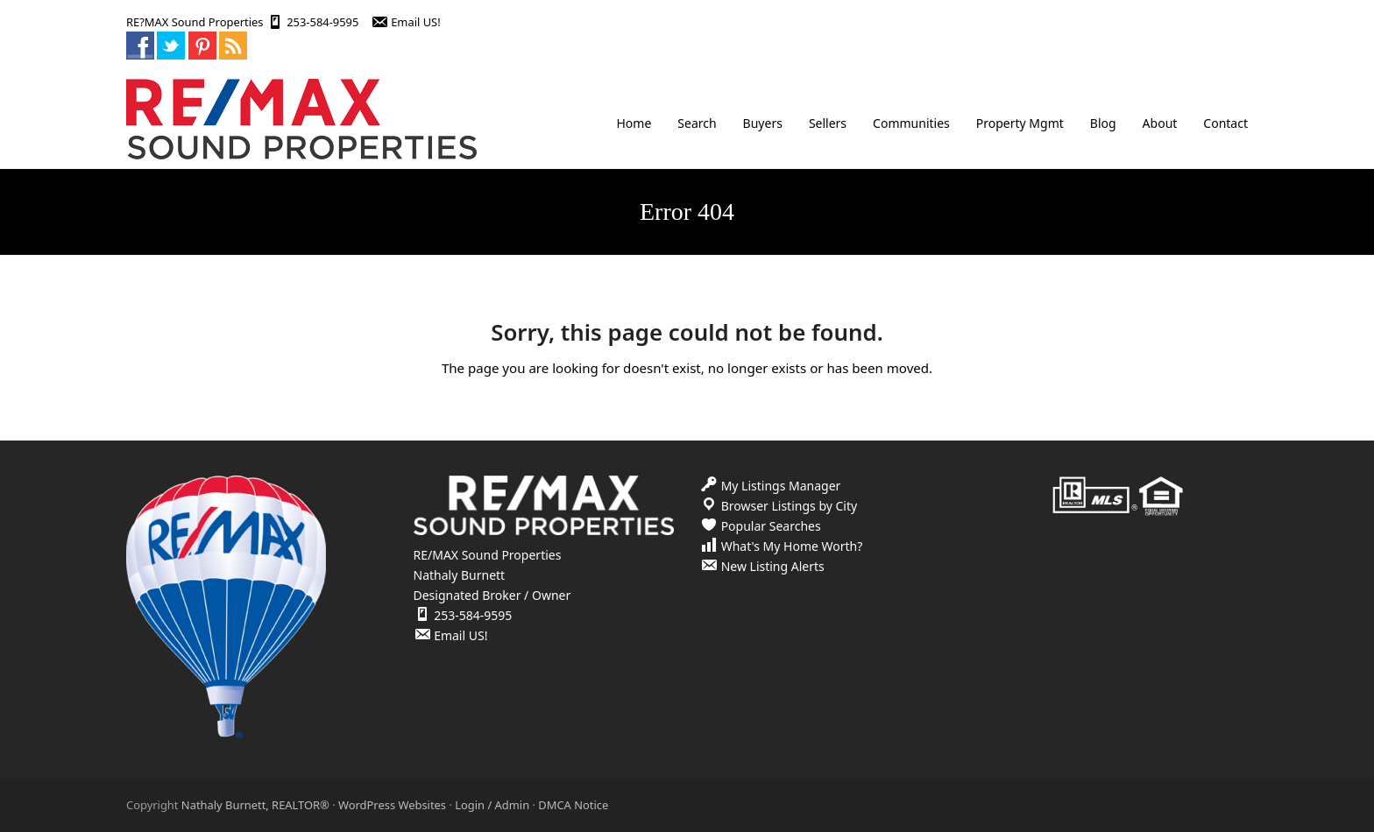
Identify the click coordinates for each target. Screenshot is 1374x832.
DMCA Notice (573, 805)
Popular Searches (771, 526)
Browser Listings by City (789, 505)
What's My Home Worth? (792, 546)
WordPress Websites (392, 805)
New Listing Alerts (773, 566)
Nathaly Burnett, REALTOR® (255, 805)
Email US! (416, 22)
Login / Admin (492, 805)
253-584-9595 (322, 22)
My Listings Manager (781, 485)
